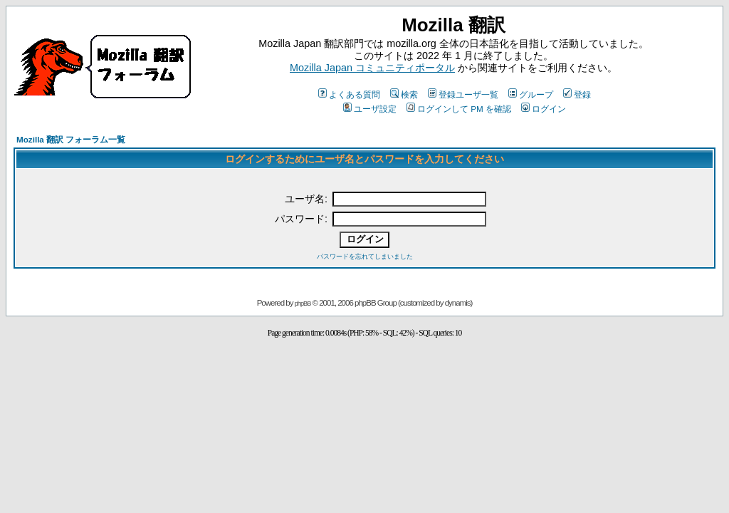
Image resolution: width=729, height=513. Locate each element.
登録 (577, 94)
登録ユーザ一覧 (463, 94)
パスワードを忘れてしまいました (365, 256)
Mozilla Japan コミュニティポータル (372, 67)
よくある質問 (349, 94)
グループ (530, 94)
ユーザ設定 (370, 108)
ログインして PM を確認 (459, 108)
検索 (404, 94)
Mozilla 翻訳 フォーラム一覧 (70, 139)
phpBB (303, 303)
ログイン (543, 108)
